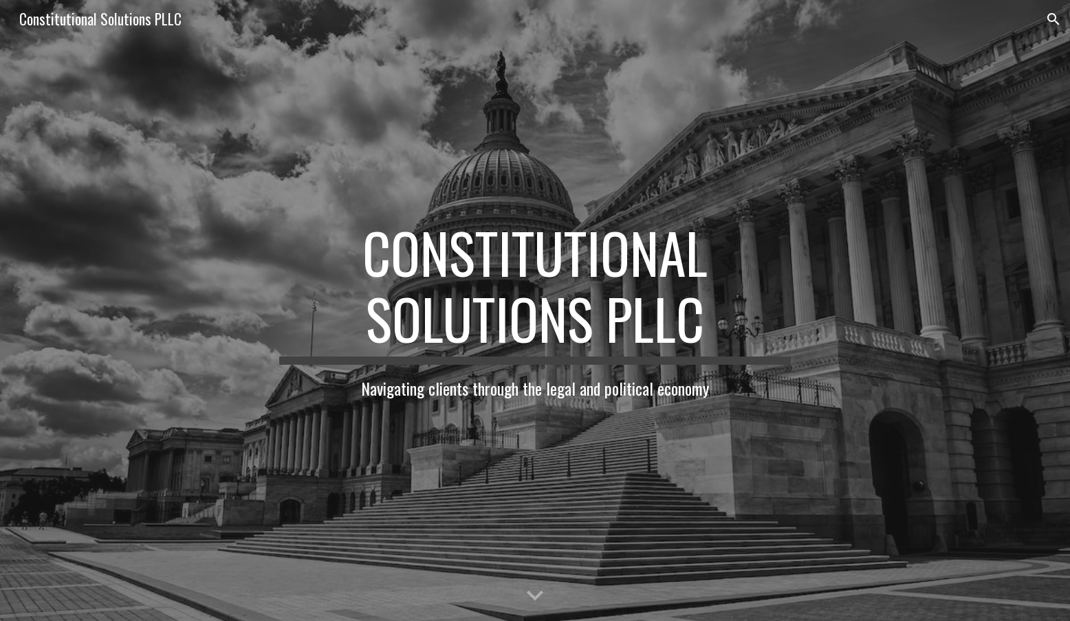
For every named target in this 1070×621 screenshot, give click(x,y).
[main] (535, 310)
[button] (1053, 19)
